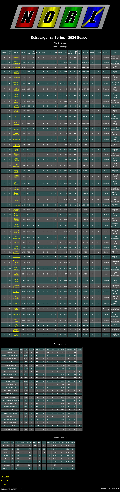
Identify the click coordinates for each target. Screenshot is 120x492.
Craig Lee (16, 116)
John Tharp (16, 67)
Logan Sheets (16, 171)
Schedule (4, 481)
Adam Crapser (16, 159)
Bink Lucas (16, 205)
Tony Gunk (16, 314)
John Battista (16, 111)
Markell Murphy (16, 123)
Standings (5, 477)
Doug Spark (16, 325)
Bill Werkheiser (16, 237)
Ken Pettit (16, 57)
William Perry (16, 154)
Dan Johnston (16, 165)
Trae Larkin (16, 257)
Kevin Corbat (16, 309)
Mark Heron (16, 247)
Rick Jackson (16, 101)
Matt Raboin (16, 150)
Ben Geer (16, 242)
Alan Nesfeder (16, 133)
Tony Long (16, 292)
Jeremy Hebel (16, 183)
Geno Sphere (16, 268)
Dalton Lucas (16, 214)
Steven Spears (16, 280)
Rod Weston (16, 274)
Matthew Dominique (16, 210)
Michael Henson (16, 231)
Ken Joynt (16, 303)
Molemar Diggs (16, 83)
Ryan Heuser (16, 199)
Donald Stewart (16, 106)
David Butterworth (16, 193)
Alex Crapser (16, 72)
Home (3, 484)
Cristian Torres (16, 176)
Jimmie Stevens (16, 219)
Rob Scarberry (16, 252)
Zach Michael (16, 89)
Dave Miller (16, 139)
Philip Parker (16, 320)
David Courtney (16, 330)
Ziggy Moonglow (16, 297)
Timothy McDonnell (16, 145)
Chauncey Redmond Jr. (16, 262)
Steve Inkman (16, 225)
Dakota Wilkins (16, 95)
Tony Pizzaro (16, 188)
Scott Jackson (16, 128)
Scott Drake (16, 334)
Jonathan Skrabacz (16, 286)
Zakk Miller (16, 77)
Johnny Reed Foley (16, 62)
